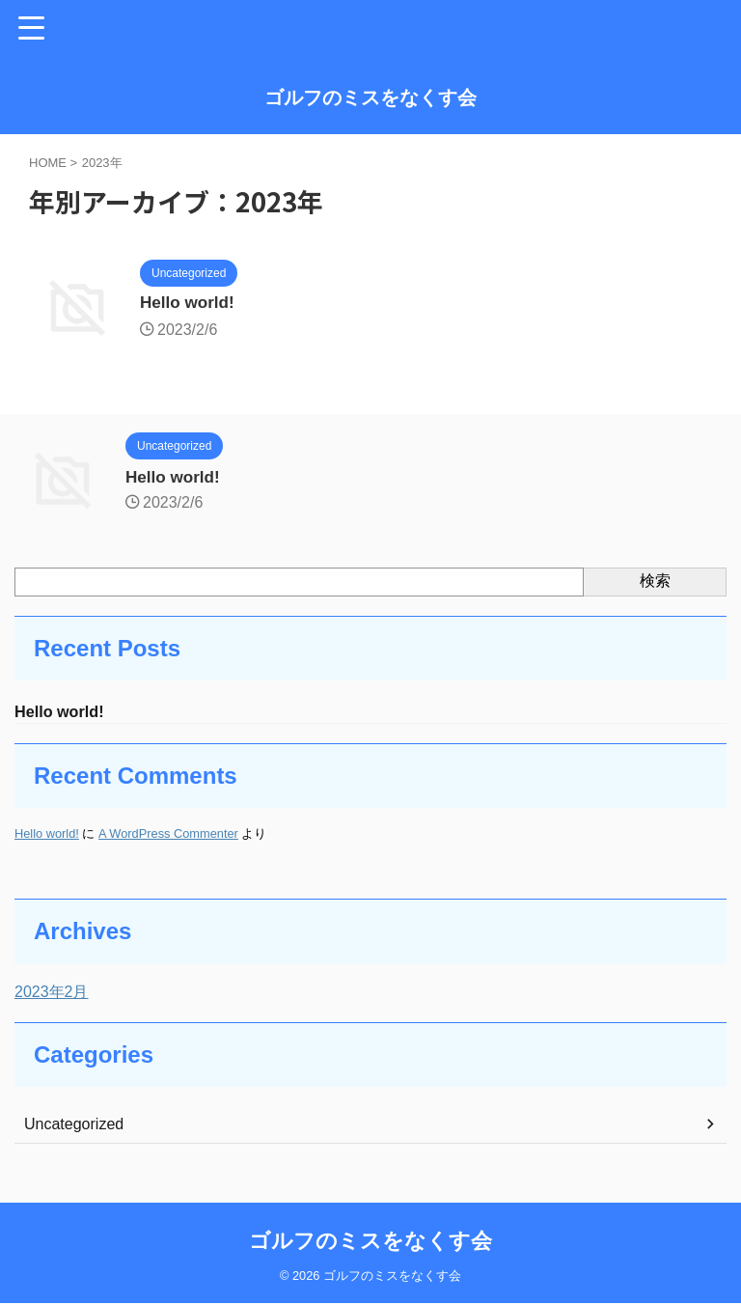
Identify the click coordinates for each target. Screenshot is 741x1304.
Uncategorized (74, 1126)
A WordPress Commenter (168, 835)
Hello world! (189, 304)
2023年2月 (51, 993)
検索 (655, 580)
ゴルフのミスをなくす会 (370, 97)
